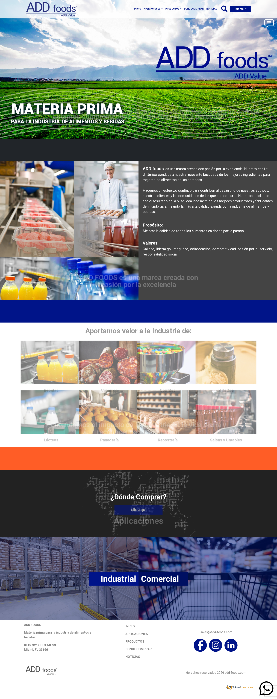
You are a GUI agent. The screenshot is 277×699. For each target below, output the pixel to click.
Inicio (137, 8)
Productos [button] (172, 8)
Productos (134, 641)
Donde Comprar (194, 8)
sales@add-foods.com (216, 632)
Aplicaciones (136, 634)
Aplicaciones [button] (152, 8)
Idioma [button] (239, 9)
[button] (224, 10)
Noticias (211, 8)
